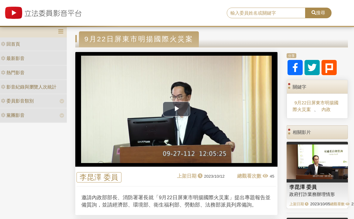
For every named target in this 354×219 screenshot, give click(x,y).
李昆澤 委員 (99, 177)
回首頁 (10, 44)
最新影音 (13, 58)
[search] (266, 13)
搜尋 (318, 12)
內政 (326, 109)
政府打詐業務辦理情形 (312, 194)
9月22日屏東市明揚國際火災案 (316, 106)
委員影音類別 (17, 100)
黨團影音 (13, 115)
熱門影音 (13, 72)
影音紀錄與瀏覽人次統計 (28, 86)
